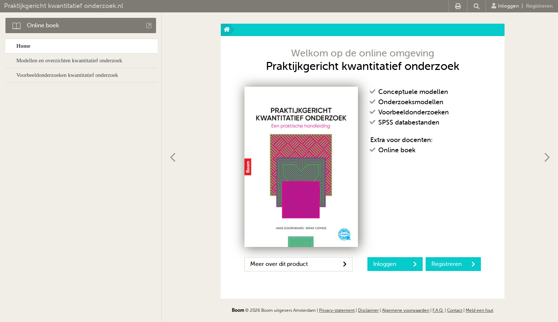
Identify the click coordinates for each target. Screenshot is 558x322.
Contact (454, 310)
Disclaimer (368, 310)
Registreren (539, 6)
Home (23, 46)
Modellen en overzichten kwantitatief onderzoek (69, 60)
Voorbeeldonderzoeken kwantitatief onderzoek (67, 75)
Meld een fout (479, 310)
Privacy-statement (337, 310)
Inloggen (505, 6)
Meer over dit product (298, 264)
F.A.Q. (438, 310)
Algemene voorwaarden (405, 310)
